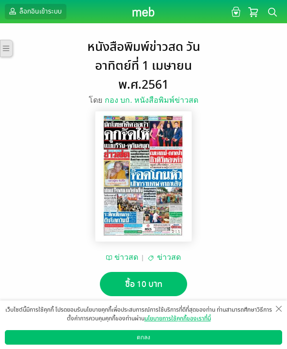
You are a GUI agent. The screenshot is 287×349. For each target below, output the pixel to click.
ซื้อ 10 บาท (143, 284)
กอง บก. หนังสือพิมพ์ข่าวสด (151, 100)
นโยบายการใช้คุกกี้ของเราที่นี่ (177, 318)
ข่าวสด (126, 257)
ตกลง (143, 337)
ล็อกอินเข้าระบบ (34, 11)
